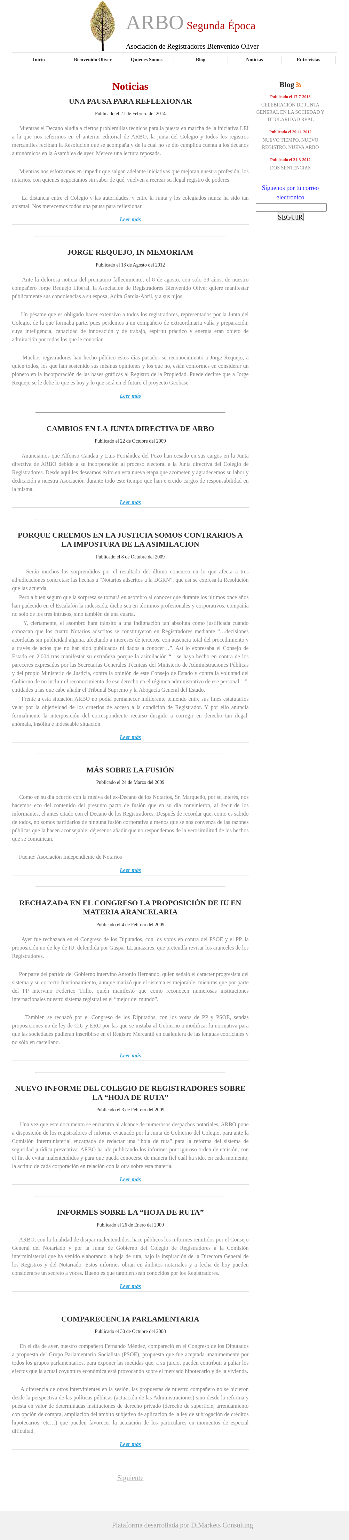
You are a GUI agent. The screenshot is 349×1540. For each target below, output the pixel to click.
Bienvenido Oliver (93, 59)
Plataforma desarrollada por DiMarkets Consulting (182, 1525)
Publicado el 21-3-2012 (290, 159)
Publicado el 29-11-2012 (290, 131)
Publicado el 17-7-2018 (290, 96)
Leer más (130, 219)
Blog (200, 59)
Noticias (254, 59)
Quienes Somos (146, 59)
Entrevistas (308, 59)
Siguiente (130, 1478)
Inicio (39, 59)
